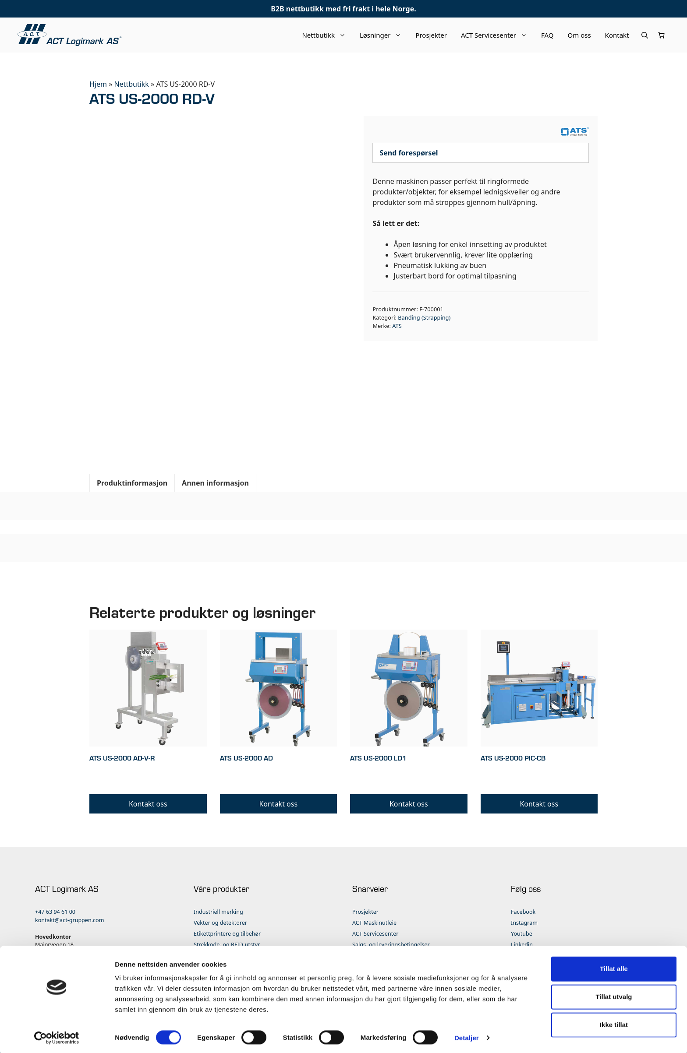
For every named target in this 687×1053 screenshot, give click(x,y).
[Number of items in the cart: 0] (661, 35)
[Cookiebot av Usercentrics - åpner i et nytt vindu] (56, 1035)
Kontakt (617, 35)
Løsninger (384, 35)
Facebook (523, 912)
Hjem (98, 84)
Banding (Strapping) (424, 317)
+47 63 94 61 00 (55, 912)
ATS (396, 326)
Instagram (524, 922)
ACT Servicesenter (497, 35)
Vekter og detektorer (220, 922)
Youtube (521, 933)
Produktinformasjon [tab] (132, 483)
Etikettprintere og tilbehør (227, 933)
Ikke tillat (614, 1022)
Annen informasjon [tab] (215, 483)
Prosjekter (431, 35)
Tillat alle (614, 966)
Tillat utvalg (613, 994)
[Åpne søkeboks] (644, 35)
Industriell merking (218, 912)
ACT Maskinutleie (374, 922)
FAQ (547, 35)
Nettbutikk (327, 35)
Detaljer (466, 1035)
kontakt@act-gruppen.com (69, 920)
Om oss (579, 35)
